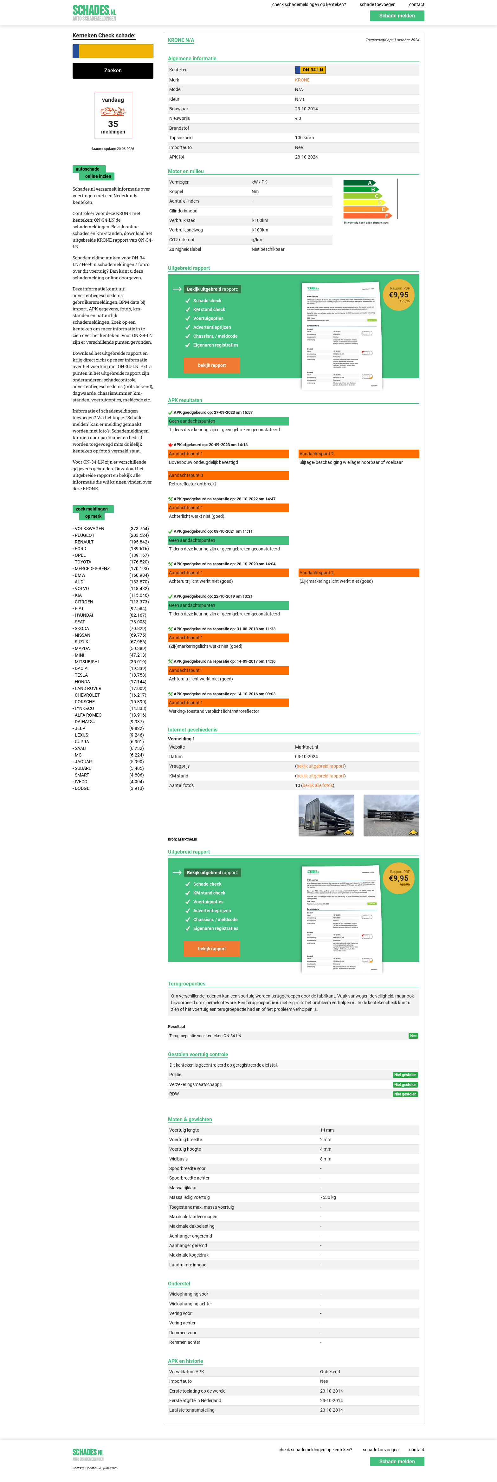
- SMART (108, 775)
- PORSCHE (109, 702)
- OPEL (111, 555)
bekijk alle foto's (318, 785)
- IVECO (108, 781)
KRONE (302, 79)
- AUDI (111, 582)
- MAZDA (109, 648)
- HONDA (109, 682)
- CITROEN (111, 602)
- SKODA (109, 628)
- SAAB (108, 748)
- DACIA (109, 668)
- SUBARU (108, 768)
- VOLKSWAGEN (111, 528)
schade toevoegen (378, 4)
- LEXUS (108, 735)
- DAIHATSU (108, 721)
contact (416, 4)
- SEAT (109, 622)
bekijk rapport (212, 365)
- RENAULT (111, 542)
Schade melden (397, 16)
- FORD (111, 548)
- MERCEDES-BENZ (111, 568)
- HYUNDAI (109, 615)
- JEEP (108, 728)
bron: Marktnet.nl (182, 839)
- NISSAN (109, 635)
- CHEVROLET (109, 695)
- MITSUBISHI (109, 662)
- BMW (111, 575)
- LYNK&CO (109, 708)
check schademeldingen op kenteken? (309, 4)
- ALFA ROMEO (109, 715)
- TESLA (109, 675)
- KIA (111, 595)
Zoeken (113, 71)
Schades (94, 12)
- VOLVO (111, 588)
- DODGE (108, 788)
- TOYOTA (111, 562)
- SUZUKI (109, 642)
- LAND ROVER (109, 688)
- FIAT (109, 608)
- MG (108, 755)
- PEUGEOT (111, 535)
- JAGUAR (108, 761)
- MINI (109, 655)
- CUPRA (108, 741)
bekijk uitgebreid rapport (320, 766)
